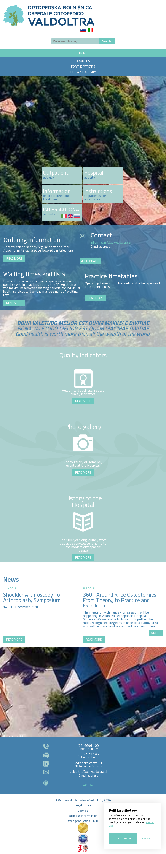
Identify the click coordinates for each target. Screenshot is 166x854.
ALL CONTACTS (90, 261)
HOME (83, 52)
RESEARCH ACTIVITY (83, 72)
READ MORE (14, 258)
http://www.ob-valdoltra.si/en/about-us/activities (103, 175)
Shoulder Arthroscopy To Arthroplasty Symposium (32, 597)
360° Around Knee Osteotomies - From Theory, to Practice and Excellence (121, 600)
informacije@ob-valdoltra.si (111, 242)
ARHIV (155, 632)
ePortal (88, 785)
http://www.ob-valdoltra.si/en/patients (62, 194)
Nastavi (146, 838)
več (62, 175)
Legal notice (83, 805)
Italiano (90, 30)
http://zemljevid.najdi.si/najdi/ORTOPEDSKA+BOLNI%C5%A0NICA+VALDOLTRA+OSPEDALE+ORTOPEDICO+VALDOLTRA (83, 692)
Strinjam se (123, 838)
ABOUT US (83, 60)
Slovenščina (83, 30)
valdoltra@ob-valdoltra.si (88, 771)
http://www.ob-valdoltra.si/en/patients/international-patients (62, 212)
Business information (82, 815)
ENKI (94, 820)
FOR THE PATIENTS (83, 66)
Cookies (83, 810)
